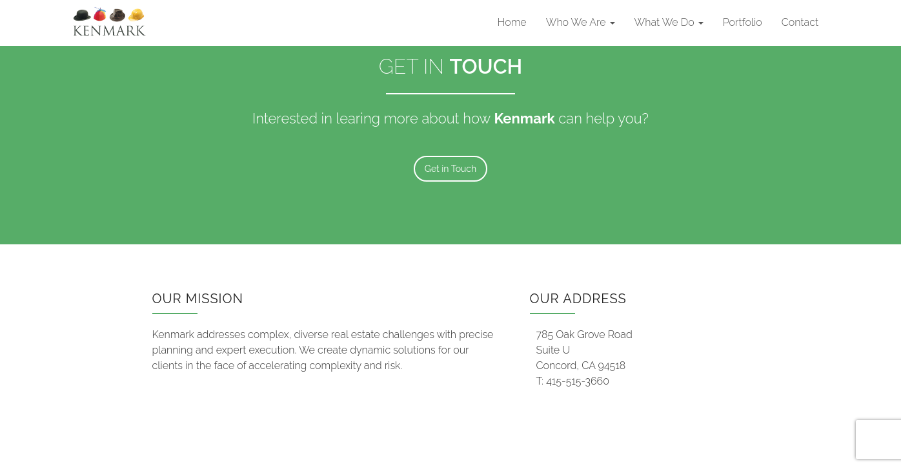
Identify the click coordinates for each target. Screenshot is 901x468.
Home (512, 22)
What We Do (669, 22)
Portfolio (742, 22)
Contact (800, 22)
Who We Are (580, 22)
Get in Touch (450, 169)
